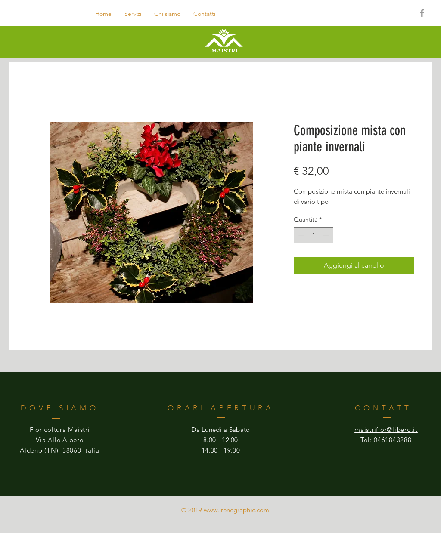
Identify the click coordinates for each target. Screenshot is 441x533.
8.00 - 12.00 (220, 440)
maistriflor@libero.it (386, 429)
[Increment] (326, 235)
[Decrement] (300, 235)
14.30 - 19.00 (221, 450)
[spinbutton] (313, 235)
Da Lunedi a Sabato (220, 429)
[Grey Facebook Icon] (422, 13)
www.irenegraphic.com (236, 510)
